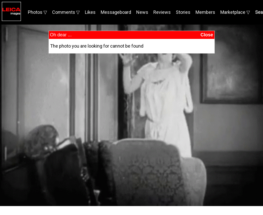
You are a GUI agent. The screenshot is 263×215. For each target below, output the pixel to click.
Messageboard (116, 12)
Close (206, 34)
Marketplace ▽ (235, 12)
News (142, 12)
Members (205, 12)
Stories (183, 12)
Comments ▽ (66, 12)
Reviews (162, 12)
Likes (90, 12)
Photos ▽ (37, 12)
